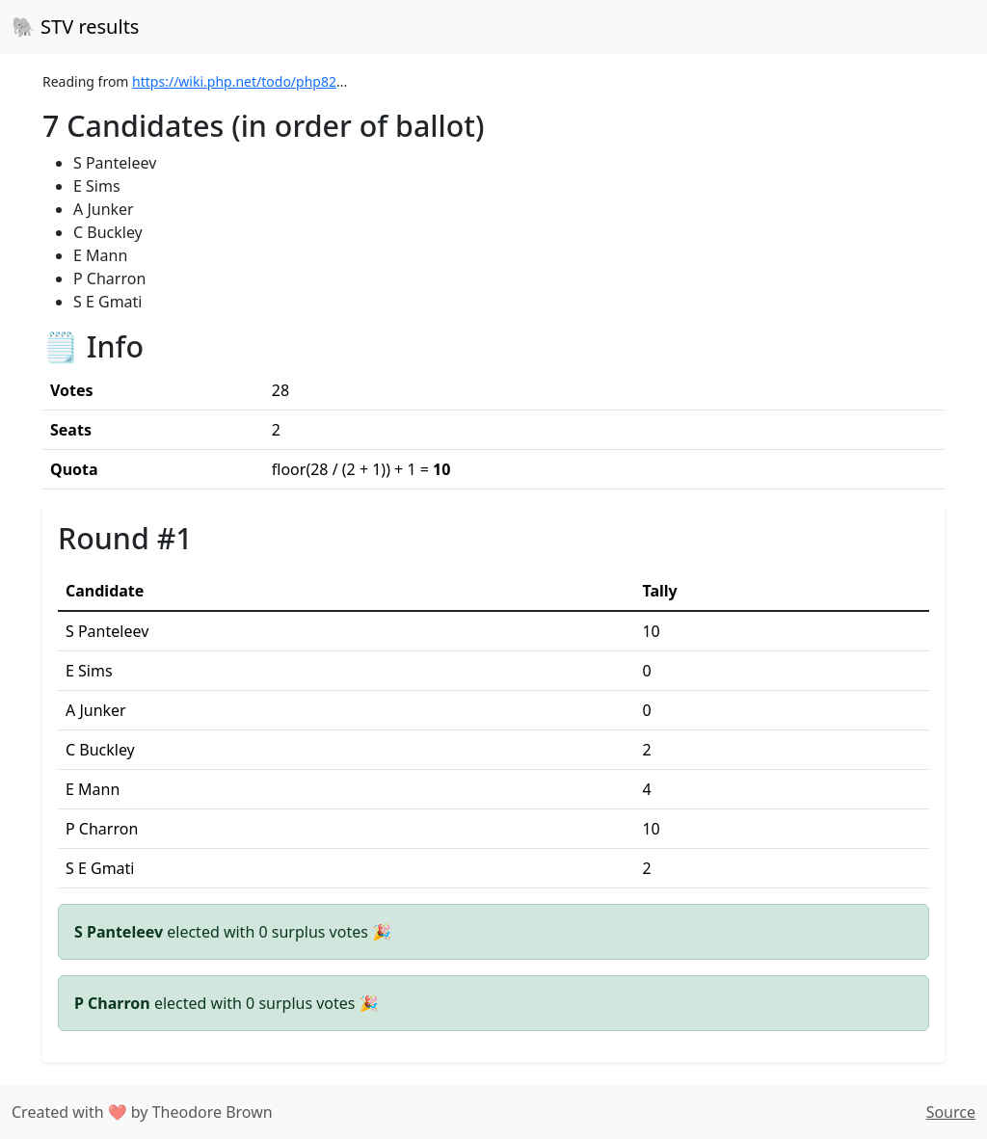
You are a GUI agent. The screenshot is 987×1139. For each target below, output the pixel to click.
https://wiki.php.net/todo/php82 (234, 81)
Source (950, 1112)
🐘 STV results (75, 26)
